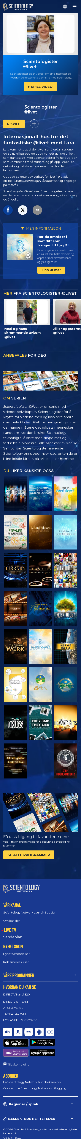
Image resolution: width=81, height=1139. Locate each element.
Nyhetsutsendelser (16, 953)
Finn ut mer (51, 270)
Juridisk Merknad (13, 1137)
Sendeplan (12, 937)
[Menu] (74, 6)
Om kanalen (12, 920)
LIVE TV (10, 930)
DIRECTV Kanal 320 (16, 994)
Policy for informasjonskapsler (22, 1127)
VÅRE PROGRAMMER (18, 975)
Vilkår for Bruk (12, 1122)
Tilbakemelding (18, 1048)
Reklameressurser (16, 962)
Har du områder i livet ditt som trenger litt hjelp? (52, 241)
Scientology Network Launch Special (29, 912)
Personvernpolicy (14, 1132)
